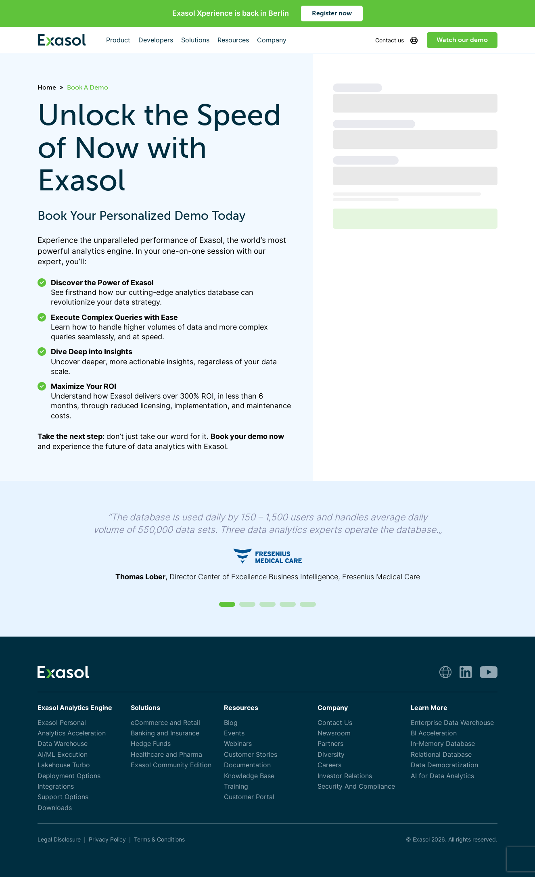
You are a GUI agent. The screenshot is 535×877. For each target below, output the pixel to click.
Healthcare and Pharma (166, 754)
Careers (329, 765)
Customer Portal (249, 797)
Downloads (55, 808)
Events (234, 733)
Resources (241, 708)
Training (236, 786)
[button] (227, 604)
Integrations (56, 786)
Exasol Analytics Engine (75, 708)
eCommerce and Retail (165, 723)
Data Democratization (444, 765)
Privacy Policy (107, 839)
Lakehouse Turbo (64, 765)
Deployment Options (69, 776)
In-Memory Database (443, 744)
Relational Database (441, 754)
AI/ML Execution (63, 754)
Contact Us (335, 723)
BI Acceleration (434, 733)
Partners (330, 744)
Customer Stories (250, 754)
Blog (231, 723)
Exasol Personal (62, 723)
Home (47, 87)
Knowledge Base (249, 776)
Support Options (63, 797)
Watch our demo (462, 40)
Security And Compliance (356, 786)
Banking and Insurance (165, 733)
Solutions (145, 708)
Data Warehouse (63, 744)
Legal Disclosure (59, 839)
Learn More (429, 708)
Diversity (331, 754)
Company (333, 708)
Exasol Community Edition (171, 765)
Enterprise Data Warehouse (452, 723)
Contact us (389, 40)
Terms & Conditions (159, 839)
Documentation (247, 765)
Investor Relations (345, 776)
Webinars (238, 744)
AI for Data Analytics (442, 776)
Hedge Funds (151, 744)
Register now (332, 13)
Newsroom (334, 733)
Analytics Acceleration (72, 733)
